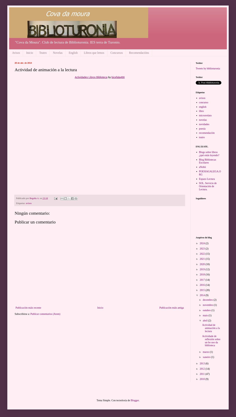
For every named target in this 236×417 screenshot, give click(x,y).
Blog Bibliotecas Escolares (207, 161)
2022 (203, 253)
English (73, 52)
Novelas (57, 52)
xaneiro (207, 357)
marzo (206, 352)
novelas (203, 120)
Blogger (135, 400)
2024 (203, 243)
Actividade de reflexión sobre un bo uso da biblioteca (211, 341)
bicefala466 (118, 77)
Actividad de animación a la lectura (211, 328)
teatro (202, 137)
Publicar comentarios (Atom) (45, 314)
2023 (203, 248)
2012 (203, 368)
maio (206, 315)
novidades (204, 124)
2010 (203, 379)
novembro (208, 305)
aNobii (202, 167)
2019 (203, 269)
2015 (203, 290)
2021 (203, 259)
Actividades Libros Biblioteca (91, 77)
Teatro (43, 52)
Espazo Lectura (207, 179)
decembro (208, 299)
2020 (203, 264)
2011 (202, 374)
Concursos (116, 52)
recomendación (207, 133)
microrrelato (205, 115)
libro (201, 111)
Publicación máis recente (28, 307)
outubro (207, 310)
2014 (203, 295)
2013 (203, 363)
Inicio (29, 52)
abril (205, 320)
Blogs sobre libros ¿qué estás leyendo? (209, 154)
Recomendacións (139, 52)
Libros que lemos (94, 52)
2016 (203, 285)
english (202, 106)
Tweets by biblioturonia (208, 68)
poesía (202, 128)
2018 (203, 274)
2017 (203, 279)
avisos (29, 203)
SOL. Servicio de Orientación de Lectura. (208, 186)
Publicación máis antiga (171, 307)
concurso (203, 102)
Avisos (16, 52)
